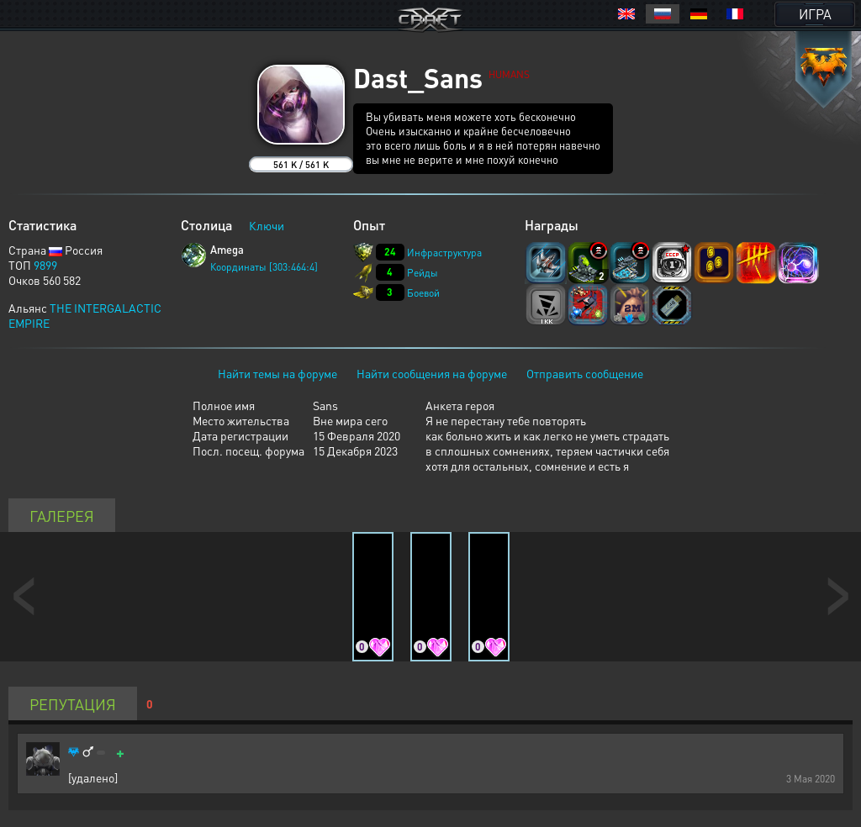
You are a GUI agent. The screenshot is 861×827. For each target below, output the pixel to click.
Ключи (266, 225)
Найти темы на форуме (277, 373)
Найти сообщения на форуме (432, 373)
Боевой (423, 293)
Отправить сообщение (584, 373)
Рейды (422, 272)
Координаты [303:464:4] (264, 267)
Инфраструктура (444, 252)
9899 (45, 264)
